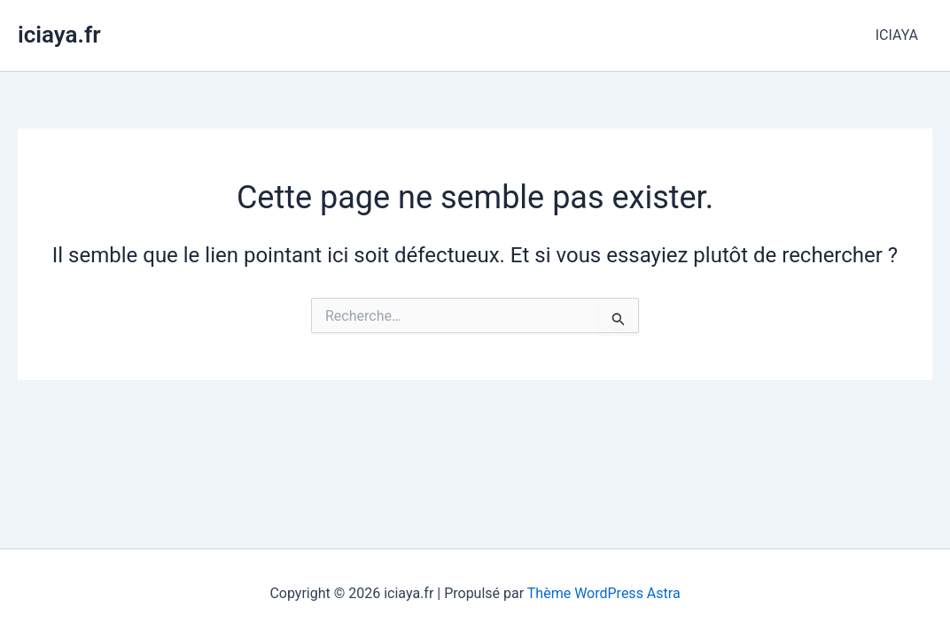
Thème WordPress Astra (604, 593)
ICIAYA (897, 35)
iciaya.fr (59, 34)
